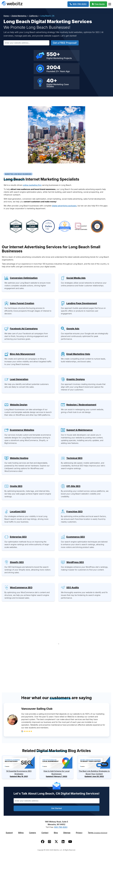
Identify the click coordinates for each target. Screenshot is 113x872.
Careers (32, 833)
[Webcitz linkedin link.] (63, 841)
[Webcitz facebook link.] (42, 841)
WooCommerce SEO (21, 587)
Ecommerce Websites (22, 430)
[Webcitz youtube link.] (70, 841)
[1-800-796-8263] (78, 4)
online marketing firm (32, 185)
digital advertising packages (64, 206)
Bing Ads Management (22, 354)
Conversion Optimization (24, 278)
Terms (97, 833)
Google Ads (72, 328)
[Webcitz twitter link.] (56, 841)
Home (6, 16)
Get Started (56, 808)
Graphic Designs (75, 379)
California (33, 16)
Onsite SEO (16, 486)
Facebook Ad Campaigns (24, 328)
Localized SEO (18, 511)
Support (9, 833)
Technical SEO (74, 458)
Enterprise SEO (18, 536)
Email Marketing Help (78, 354)
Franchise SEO (74, 511)
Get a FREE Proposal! (65, 42)
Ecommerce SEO (75, 536)
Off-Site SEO (73, 486)
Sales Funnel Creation (22, 303)
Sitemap (66, 833)
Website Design (18, 404)
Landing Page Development (81, 303)
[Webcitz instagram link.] (49, 841)
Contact (44, 833)
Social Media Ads (76, 278)
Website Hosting (19, 458)
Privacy (79, 833)
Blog (56, 833)
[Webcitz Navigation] (109, 4)
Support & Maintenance (79, 430)
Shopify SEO (17, 562)
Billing (21, 833)
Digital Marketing (19, 16)
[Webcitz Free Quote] (98, 4)
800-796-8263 (60, 827)
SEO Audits (72, 587)
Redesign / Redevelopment (81, 404)
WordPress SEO (75, 562)
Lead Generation (19, 379)
